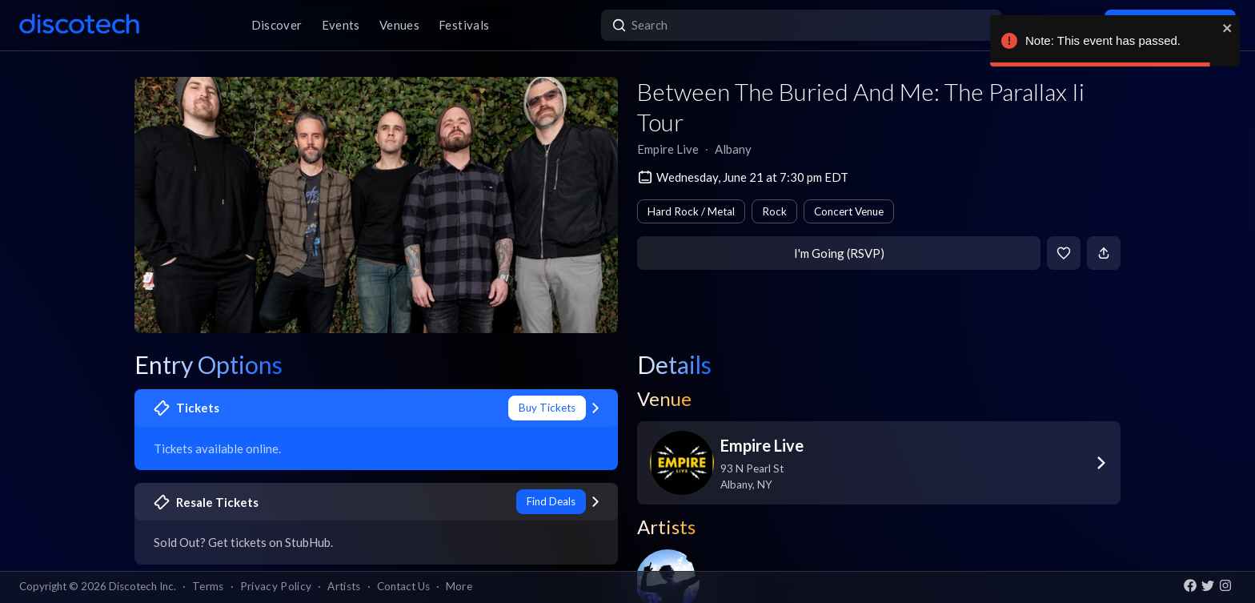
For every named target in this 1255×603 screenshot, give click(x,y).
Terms (208, 586)
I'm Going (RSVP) (839, 253)
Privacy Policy (276, 586)
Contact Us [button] (403, 586)
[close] (1227, 28)
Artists (343, 586)
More (459, 586)
